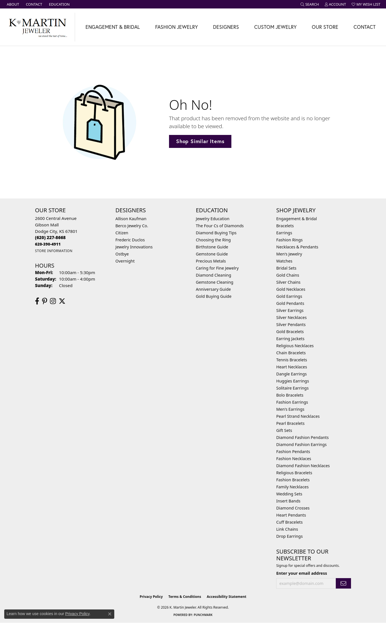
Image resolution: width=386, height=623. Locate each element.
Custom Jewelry (275, 27)
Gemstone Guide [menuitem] (212, 254)
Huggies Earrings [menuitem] (292, 381)
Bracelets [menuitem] (285, 225)
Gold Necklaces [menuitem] (290, 289)
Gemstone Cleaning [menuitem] (214, 282)
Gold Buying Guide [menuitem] (213, 296)
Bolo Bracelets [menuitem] (289, 395)
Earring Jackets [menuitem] (290, 338)
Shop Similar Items (200, 141)
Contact (365, 27)
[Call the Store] (50, 237)
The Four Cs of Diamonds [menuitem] (220, 225)
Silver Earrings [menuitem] (290, 310)
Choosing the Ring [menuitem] (213, 239)
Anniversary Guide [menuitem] (213, 289)
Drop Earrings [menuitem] (289, 536)
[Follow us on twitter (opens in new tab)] (62, 301)
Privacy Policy (151, 596)
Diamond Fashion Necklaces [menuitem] (303, 465)
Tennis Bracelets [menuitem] (291, 359)
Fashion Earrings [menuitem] (292, 402)
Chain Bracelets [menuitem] (291, 352)
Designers (226, 27)
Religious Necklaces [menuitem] (295, 345)
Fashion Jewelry (176, 27)
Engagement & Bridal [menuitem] (296, 218)
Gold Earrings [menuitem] (289, 296)
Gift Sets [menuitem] (284, 430)
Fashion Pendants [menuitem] (293, 451)
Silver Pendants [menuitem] (291, 324)
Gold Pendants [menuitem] (290, 303)
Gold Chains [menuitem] (287, 275)
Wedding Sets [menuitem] (289, 494)
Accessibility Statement (226, 596)
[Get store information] (54, 250)
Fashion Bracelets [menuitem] (293, 479)
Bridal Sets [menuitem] (286, 268)
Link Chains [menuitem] (287, 529)
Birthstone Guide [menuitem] (212, 247)
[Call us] (48, 244)
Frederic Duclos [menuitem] (130, 239)
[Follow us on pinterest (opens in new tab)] (44, 301)
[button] (310, 4)
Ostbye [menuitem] (122, 254)
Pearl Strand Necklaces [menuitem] (298, 416)
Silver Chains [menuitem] (288, 282)
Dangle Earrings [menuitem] (291, 374)
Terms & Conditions (184, 596)
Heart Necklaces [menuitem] (291, 367)
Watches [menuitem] (284, 261)
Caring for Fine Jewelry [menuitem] (217, 268)
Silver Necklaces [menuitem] (291, 317)
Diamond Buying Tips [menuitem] (216, 232)
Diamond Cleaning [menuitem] (213, 275)
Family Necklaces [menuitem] (292, 486)
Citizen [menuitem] (121, 232)
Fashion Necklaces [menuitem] (293, 458)
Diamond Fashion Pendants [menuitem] (302, 437)
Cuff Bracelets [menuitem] (289, 522)
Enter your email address (301, 573)
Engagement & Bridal (112, 27)
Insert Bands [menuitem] (288, 501)
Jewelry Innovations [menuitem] (134, 247)
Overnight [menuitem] (125, 261)
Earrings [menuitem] (284, 232)
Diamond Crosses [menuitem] (293, 508)
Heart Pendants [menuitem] (291, 515)
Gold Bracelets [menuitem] (290, 331)
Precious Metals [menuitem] (211, 261)
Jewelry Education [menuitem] (212, 218)
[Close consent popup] (109, 614)
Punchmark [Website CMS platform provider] (203, 615)
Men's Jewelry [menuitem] (289, 254)
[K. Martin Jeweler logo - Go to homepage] (37, 27)
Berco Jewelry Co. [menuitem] (131, 225)
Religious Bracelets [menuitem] (294, 472)
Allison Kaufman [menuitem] (130, 218)
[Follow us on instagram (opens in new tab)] (53, 301)
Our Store (325, 27)
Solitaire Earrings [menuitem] (292, 388)
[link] (12, 4)
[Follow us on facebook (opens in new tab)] (37, 301)
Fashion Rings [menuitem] (289, 239)
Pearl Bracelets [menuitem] (290, 423)
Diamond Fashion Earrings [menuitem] (301, 444)
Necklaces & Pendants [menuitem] (297, 247)
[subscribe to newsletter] (343, 583)
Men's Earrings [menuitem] (290, 409)
